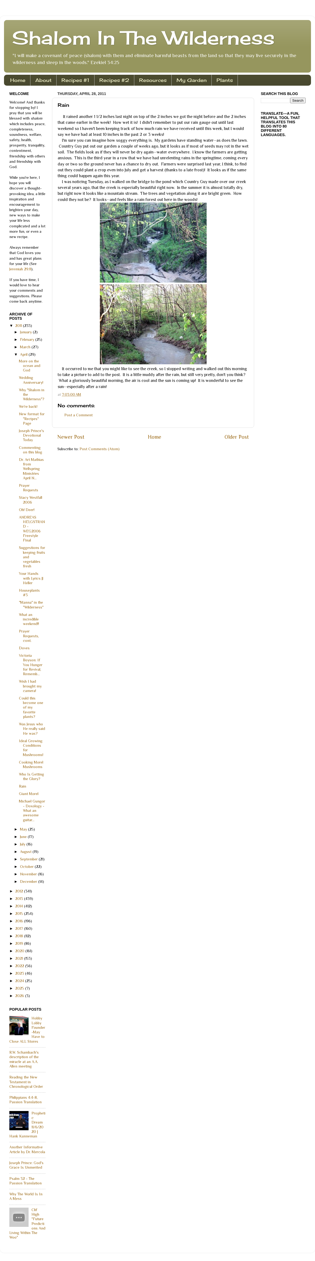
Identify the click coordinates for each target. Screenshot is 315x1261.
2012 (19, 891)
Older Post (237, 437)
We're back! (28, 406)
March (26, 347)
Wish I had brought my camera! (30, 686)
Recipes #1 (75, 80)
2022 (20, 966)
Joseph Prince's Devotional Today (31, 435)
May (24, 829)
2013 (19, 898)
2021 (19, 958)
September (29, 859)
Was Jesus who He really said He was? (32, 729)
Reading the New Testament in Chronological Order (26, 1082)
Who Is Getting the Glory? (31, 776)
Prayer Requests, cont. (29, 636)
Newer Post (70, 437)
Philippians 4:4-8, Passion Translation (25, 1099)
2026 (20, 996)
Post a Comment (78, 415)
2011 (19, 325)
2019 (19, 943)
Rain (22, 786)
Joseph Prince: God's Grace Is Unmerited (26, 1165)
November (29, 874)
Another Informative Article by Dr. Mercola (27, 1149)
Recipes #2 (114, 80)
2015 (19, 913)
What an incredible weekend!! (29, 619)
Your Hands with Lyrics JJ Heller (31, 578)
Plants (224, 80)
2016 (19, 921)
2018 (19, 936)
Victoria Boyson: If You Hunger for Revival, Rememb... (30, 664)
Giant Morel (28, 794)
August (26, 851)
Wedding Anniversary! (31, 379)
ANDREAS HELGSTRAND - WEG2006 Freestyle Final (32, 528)
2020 (20, 951)
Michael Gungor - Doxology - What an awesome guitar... (32, 810)
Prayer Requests (28, 487)
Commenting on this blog (30, 449)
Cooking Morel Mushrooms (31, 764)
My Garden (191, 80)
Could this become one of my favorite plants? (31, 707)
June (24, 837)
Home (17, 80)
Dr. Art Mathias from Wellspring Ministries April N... (31, 468)
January (26, 332)
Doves (24, 648)
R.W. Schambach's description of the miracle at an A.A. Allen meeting (24, 1059)
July (23, 844)
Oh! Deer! (26, 510)
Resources (153, 80)
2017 (19, 928)
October (27, 866)
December (29, 881)
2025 (20, 988)
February (27, 339)
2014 (19, 906)
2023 (20, 973)
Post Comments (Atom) (100, 449)
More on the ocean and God (29, 366)
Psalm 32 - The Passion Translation (25, 1180)
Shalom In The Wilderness (143, 37)
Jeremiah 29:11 (20, 269)
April (24, 354)
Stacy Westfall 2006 (30, 499)
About (43, 80)
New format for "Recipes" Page (32, 418)
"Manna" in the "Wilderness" (31, 604)
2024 (20, 981)
